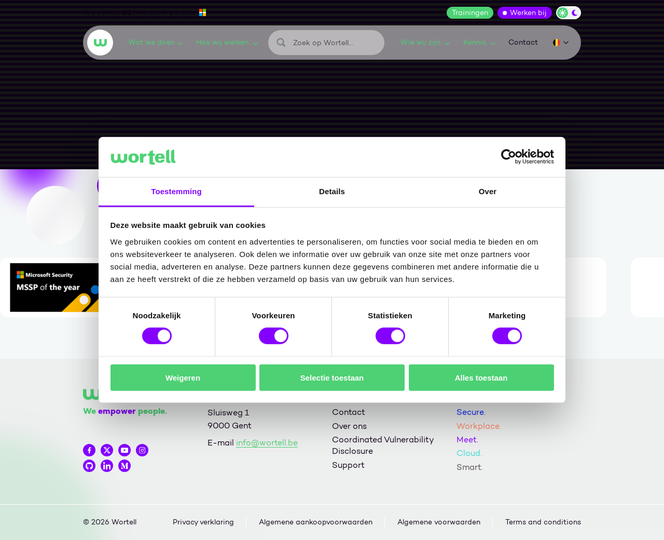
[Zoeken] (326, 42)
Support (348, 465)
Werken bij (528, 12)
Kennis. (479, 42)
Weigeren (182, 377)
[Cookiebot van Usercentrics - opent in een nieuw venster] (508, 157)
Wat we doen (155, 42)
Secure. (471, 412)
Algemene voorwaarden (438, 522)
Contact (523, 42)
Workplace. (479, 426)
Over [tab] (488, 191)
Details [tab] (332, 191)
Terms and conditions (543, 522)
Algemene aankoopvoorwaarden (315, 522)
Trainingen (470, 12)
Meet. (467, 439)
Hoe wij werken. (227, 42)
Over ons (349, 426)
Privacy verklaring (203, 522)
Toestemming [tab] (176, 191)
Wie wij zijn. (425, 42)
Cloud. (469, 453)
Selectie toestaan (332, 377)
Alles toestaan (481, 377)
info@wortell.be (267, 443)
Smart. (470, 467)
